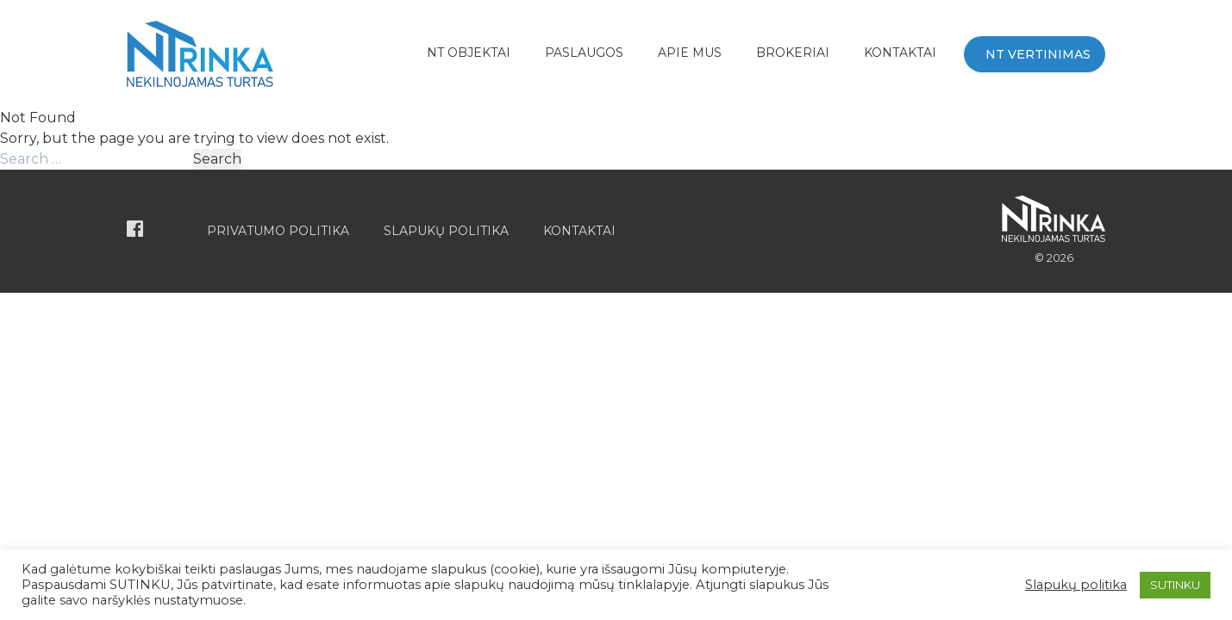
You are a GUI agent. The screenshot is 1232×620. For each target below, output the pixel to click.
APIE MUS (690, 52)
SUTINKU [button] (1175, 585)
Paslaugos (584, 52)
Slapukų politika (446, 231)
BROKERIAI (792, 52)
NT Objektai (468, 52)
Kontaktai (900, 52)
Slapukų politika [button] (1076, 584)
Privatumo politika (278, 231)
